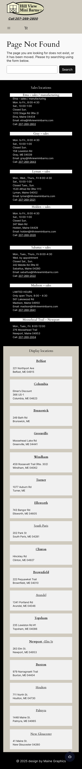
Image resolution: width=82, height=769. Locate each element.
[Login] (17, 27)
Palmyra (41, 710)
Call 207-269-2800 (23, 18)
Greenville (41, 433)
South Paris (41, 526)
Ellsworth (41, 503)
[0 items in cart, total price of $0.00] (26, 28)
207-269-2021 (27, 199)
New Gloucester (41, 734)
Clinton (41, 549)
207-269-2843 (27, 161)
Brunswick (41, 410)
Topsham (41, 618)
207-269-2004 (27, 337)
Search (67, 69)
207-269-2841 (27, 309)
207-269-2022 (27, 275)
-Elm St (41, 641)
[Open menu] (9, 28)
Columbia (41, 384)
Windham (41, 457)
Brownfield (41, 572)
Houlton (41, 687)
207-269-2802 (27, 124)
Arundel (41, 595)
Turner (41, 480)
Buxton (41, 664)
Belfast (41, 361)
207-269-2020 (27, 235)
